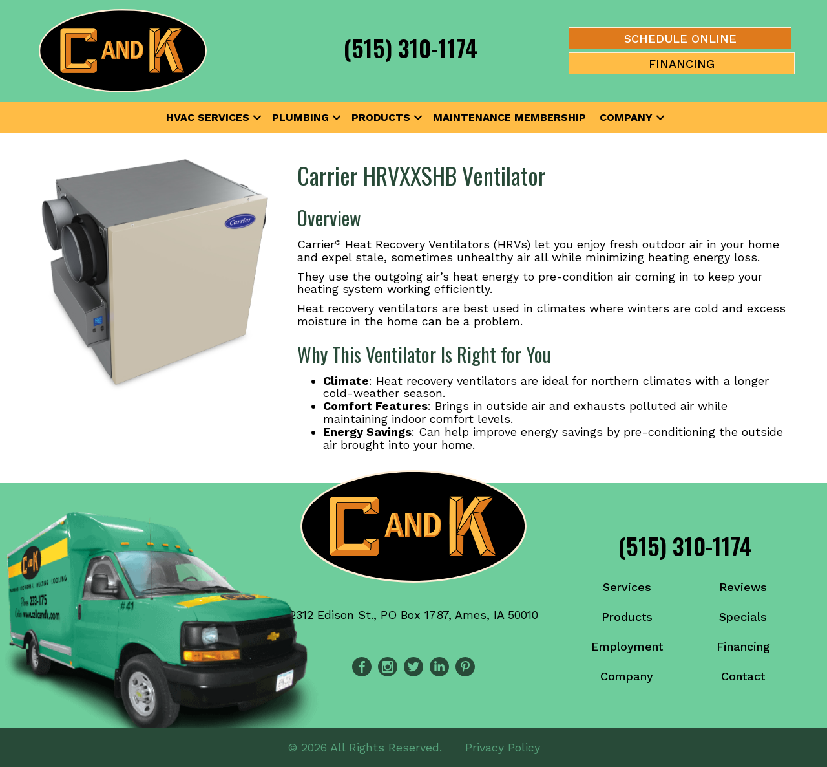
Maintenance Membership (509, 117)
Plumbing (300, 117)
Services (627, 587)
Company (626, 117)
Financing (743, 646)
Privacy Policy (502, 747)
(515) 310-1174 (410, 47)
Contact (743, 676)
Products (380, 117)
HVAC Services (207, 117)
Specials (743, 616)
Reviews (743, 587)
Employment (627, 646)
